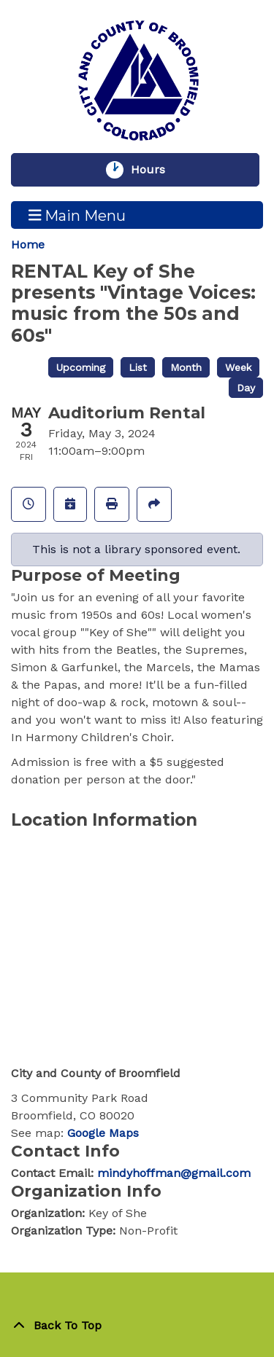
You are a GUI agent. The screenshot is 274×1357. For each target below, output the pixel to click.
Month (186, 367)
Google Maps (103, 1133)
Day (246, 388)
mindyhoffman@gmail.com (174, 1173)
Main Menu (77, 215)
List (138, 367)
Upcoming (80, 367)
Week (238, 367)
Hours (155, 170)
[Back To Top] (137, 1325)
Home (28, 244)
